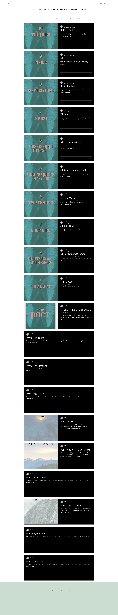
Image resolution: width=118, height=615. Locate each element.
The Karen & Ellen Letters (67, 18)
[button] (48, 9)
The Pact (56, 18)
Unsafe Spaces (80, 18)
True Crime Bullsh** (35, 18)
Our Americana (47, 18)
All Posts (26, 18)
